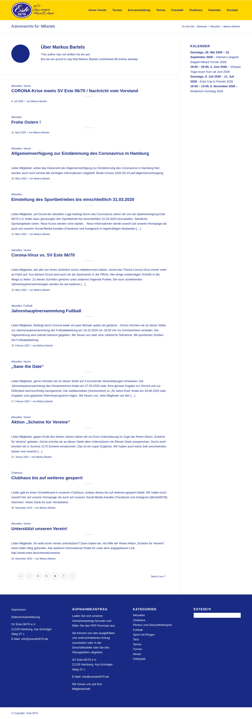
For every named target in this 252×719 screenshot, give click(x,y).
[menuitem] (97, 10)
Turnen (137, 649)
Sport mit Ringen (144, 634)
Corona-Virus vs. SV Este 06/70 (43, 255)
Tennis (137, 644)
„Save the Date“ (27, 366)
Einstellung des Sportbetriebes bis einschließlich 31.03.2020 (72, 199)
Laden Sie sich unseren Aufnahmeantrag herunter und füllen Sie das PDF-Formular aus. (93, 620)
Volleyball (139, 658)
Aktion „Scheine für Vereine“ (40, 422)
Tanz (136, 639)
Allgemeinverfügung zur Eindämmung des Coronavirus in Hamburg (80, 153)
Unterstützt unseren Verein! (39, 528)
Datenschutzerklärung (25, 617)
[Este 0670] (32, 10)
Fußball (28, 305)
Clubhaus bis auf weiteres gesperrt (47, 477)
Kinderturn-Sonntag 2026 (206, 91)
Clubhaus (16, 472)
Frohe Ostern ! (26, 122)
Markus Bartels (39, 101)
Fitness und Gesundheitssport (152, 625)
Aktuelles (16, 85)
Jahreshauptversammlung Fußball (46, 310)
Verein (27, 85)
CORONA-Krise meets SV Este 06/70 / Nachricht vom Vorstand (74, 90)
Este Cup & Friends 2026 (216, 81)
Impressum (18, 609)
